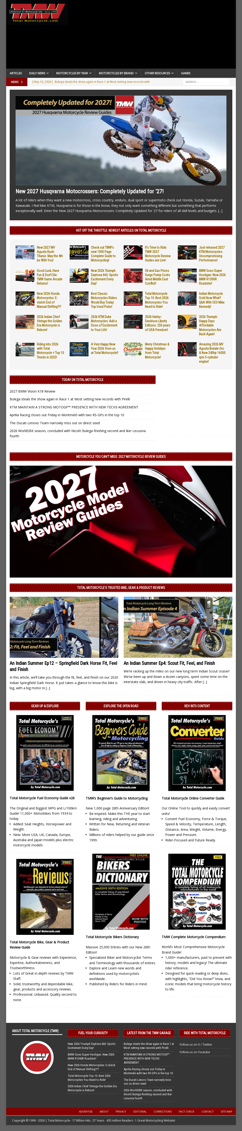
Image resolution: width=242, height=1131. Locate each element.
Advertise (86, 1111)
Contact (207, 1111)
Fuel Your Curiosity (93, 1033)
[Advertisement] (152, 35)
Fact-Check (186, 1111)
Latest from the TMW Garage (149, 1033)
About (104, 1111)
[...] (220, 210)
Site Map (226, 1111)
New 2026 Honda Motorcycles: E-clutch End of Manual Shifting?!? (91, 1067)
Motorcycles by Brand (116, 73)
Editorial (140, 1111)
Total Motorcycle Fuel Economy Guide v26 (42, 798)
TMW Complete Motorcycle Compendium (193, 937)
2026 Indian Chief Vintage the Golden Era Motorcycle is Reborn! (92, 1088)
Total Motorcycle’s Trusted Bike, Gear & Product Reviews (121, 588)
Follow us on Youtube (195, 1052)
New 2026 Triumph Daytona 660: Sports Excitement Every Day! (91, 1046)
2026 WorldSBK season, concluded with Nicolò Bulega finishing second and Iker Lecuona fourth (148, 1094)
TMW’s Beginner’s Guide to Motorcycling (117, 798)
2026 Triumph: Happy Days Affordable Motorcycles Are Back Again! (210, 325)
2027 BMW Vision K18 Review (32, 391)
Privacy (121, 1111)
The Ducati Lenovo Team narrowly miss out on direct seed (55, 423)
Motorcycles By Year (72, 73)
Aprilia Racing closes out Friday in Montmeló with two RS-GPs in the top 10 (67, 415)
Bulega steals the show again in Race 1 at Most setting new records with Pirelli (70, 399)
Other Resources (157, 73)
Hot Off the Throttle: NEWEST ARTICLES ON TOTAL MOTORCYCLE (121, 230)
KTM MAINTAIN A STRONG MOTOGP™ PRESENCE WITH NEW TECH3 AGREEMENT (74, 407)
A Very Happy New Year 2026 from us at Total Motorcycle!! (104, 348)
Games (185, 73)
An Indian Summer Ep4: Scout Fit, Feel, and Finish (169, 663)
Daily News (37, 73)
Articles (16, 73)
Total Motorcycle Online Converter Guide (193, 798)
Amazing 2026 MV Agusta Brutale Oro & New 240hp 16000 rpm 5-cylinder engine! (212, 352)
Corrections (163, 1111)
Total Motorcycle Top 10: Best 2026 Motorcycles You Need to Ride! (89, 1078)
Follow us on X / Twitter (196, 1044)
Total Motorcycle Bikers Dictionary (112, 937)
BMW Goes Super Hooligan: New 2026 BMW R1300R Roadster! (91, 1056)
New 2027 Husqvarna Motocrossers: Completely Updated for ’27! (90, 191)
